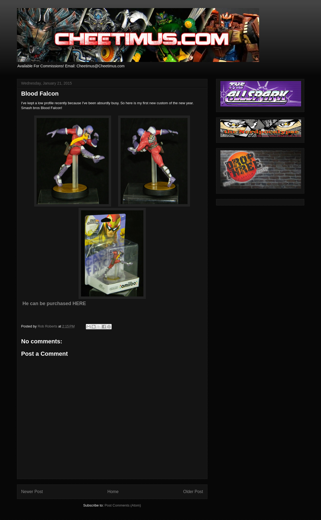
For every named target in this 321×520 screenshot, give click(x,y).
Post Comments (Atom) (123, 505)
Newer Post (32, 491)
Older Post (193, 491)
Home (113, 491)
